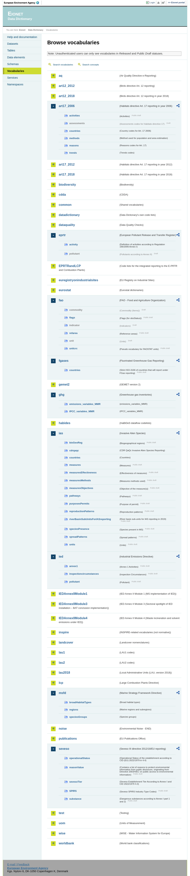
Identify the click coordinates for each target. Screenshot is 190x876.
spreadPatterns (78, 536)
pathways (74, 495)
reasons (74, 145)
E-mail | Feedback (18, 864)
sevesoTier (75, 781)
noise (63, 728)
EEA (23, 3)
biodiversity (67, 184)
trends (73, 152)
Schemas (13, 64)
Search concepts (90, 64)
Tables (11, 50)
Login (152, 2)
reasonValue (76, 767)
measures (75, 464)
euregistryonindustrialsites (78, 280)
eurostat (65, 290)
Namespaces (15, 84)
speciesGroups (78, 716)
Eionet (22, 30)
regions (73, 709)
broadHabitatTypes (80, 702)
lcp (61, 682)
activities (74, 115)
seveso (64, 748)
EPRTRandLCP (70, 266)
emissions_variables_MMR (84, 404)
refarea (73, 333)
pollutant (74, 581)
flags (72, 317)
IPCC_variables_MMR (81, 411)
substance (75, 798)
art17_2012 (67, 164)
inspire (64, 632)
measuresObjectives (81, 488)
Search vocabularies (63, 64)
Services (12, 77)
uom (62, 823)
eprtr (62, 235)
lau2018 (64, 672)
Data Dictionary (35, 30)
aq (60, 75)
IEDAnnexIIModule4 (73, 618)
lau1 (62, 652)
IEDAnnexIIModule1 (73, 593)
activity (73, 244)
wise (62, 833)
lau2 (62, 662)
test (61, 813)
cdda (62, 194)
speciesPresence (79, 528)
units (72, 544)
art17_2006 (67, 106)
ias (61, 433)
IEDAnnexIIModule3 (73, 604)
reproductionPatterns (81, 511)
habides (64, 423)
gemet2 (64, 384)
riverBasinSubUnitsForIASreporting (90, 519)
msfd (62, 693)
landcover (66, 642)
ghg (61, 394)
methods (74, 138)
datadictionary (69, 215)
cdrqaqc (74, 450)
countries (74, 130)
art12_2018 (67, 96)
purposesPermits (79, 503)
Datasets (12, 43)
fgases (63, 360)
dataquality (67, 225)
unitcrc (73, 348)
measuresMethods (80, 480)
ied (61, 556)
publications (68, 738)
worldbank (66, 843)
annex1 (73, 566)
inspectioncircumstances (84, 573)
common (65, 204)
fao (61, 300)
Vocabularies (15, 71)
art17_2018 (67, 174)
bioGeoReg (75, 442)
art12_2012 (67, 85)
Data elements (16, 57)
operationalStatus (79, 758)
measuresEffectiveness (82, 472)
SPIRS (72, 790)
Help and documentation (22, 37)
